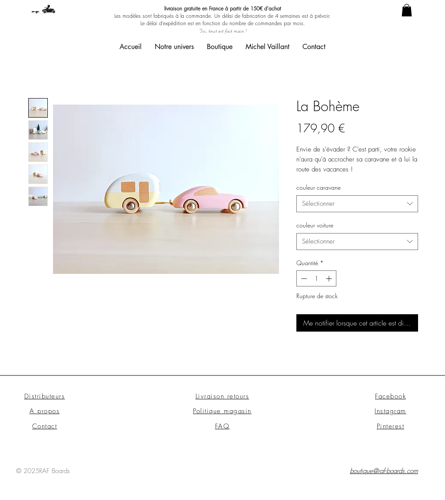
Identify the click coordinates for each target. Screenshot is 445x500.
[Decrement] (303, 278)
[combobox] (357, 203)
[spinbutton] (316, 278)
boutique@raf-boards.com (384, 471)
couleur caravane (318, 187)
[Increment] (329, 278)
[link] (407, 10)
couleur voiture (314, 225)
